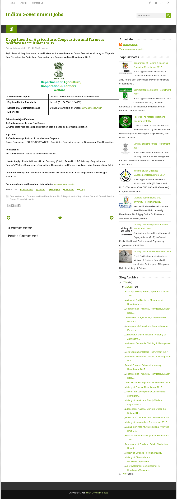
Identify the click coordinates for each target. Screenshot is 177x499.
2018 (125, 282)
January (129, 287)
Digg (81, 189)
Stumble (68, 189)
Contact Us (37, 3)
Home (12, 3)
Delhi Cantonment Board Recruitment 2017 (146, 352)
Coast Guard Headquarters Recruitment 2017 (147, 382)
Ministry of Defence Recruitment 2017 (152, 251)
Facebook (26, 189)
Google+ (54, 189)
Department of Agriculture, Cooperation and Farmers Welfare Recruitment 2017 (55, 41)
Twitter (40, 189)
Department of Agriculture (76, 196)
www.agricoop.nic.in (92, 108)
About (23, 3)
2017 (125, 474)
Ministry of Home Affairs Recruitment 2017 (146, 422)
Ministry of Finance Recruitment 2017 (143, 387)
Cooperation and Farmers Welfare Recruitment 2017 (36, 196)
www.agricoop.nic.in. (64, 184)
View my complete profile (131, 49)
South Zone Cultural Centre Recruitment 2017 (147, 417)
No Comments (41, 48)
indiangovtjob (130, 44)
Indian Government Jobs (34, 14)
